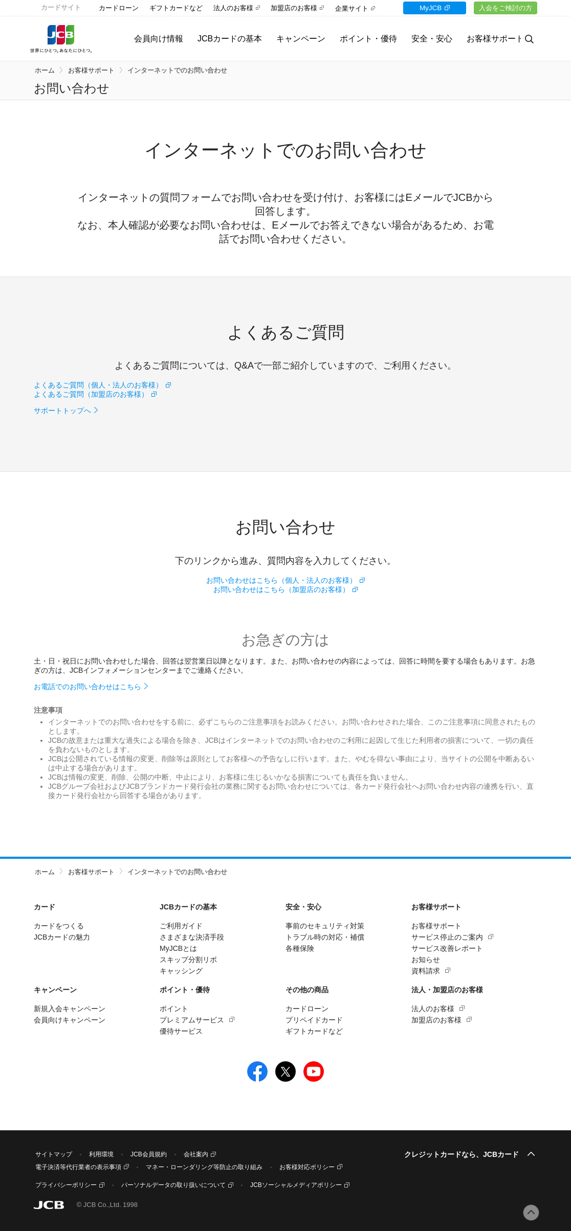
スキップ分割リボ (188, 959)
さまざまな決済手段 (192, 937)
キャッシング (181, 971)
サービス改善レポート (447, 948)
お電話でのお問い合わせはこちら (87, 686)
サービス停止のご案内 (447, 937)
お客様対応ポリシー (307, 1167)
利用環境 (101, 1154)
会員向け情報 (146, 38)
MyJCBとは (178, 948)
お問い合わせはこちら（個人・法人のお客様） (281, 580)
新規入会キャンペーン (69, 1009)
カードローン (119, 8)
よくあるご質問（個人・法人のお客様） (98, 385)
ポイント (174, 1009)
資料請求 (425, 971)
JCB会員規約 (148, 1154)
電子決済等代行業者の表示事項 (78, 1167)
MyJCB (425, 8)
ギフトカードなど (176, 8)
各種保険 (300, 948)
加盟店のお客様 (294, 8)
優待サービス (181, 1031)
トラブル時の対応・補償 (325, 937)
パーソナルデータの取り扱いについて (173, 1185)
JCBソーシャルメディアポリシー (296, 1185)
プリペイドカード (314, 1020)
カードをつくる (59, 926)
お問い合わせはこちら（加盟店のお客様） (281, 589)
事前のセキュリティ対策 (325, 926)
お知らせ (425, 959)
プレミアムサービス (192, 1020)
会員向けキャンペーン (69, 1020)
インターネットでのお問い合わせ (177, 70)
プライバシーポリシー (66, 1185)
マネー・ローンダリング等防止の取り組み (204, 1167)
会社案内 (196, 1154)
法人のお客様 (233, 8)
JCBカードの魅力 (62, 937)
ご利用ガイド (181, 926)
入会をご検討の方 (504, 8)
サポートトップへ (62, 410)
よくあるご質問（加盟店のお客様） (91, 394)
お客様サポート (91, 70)
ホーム (45, 70)
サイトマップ (53, 1154)
